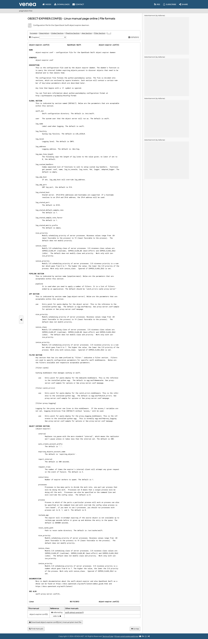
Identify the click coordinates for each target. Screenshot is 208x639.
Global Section (57, 33)
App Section (87, 33)
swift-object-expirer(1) (74, 612)
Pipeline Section (73, 33)
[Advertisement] (166, 35)
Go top (135, 629)
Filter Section (99, 33)
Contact (78, 4)
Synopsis (33, 33)
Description (44, 33)
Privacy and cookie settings (126, 636)
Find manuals (36, 629)
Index (46, 4)
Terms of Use (107, 636)
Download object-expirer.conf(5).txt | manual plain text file (55, 622)
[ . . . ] (109, 33)
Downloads (62, 4)
